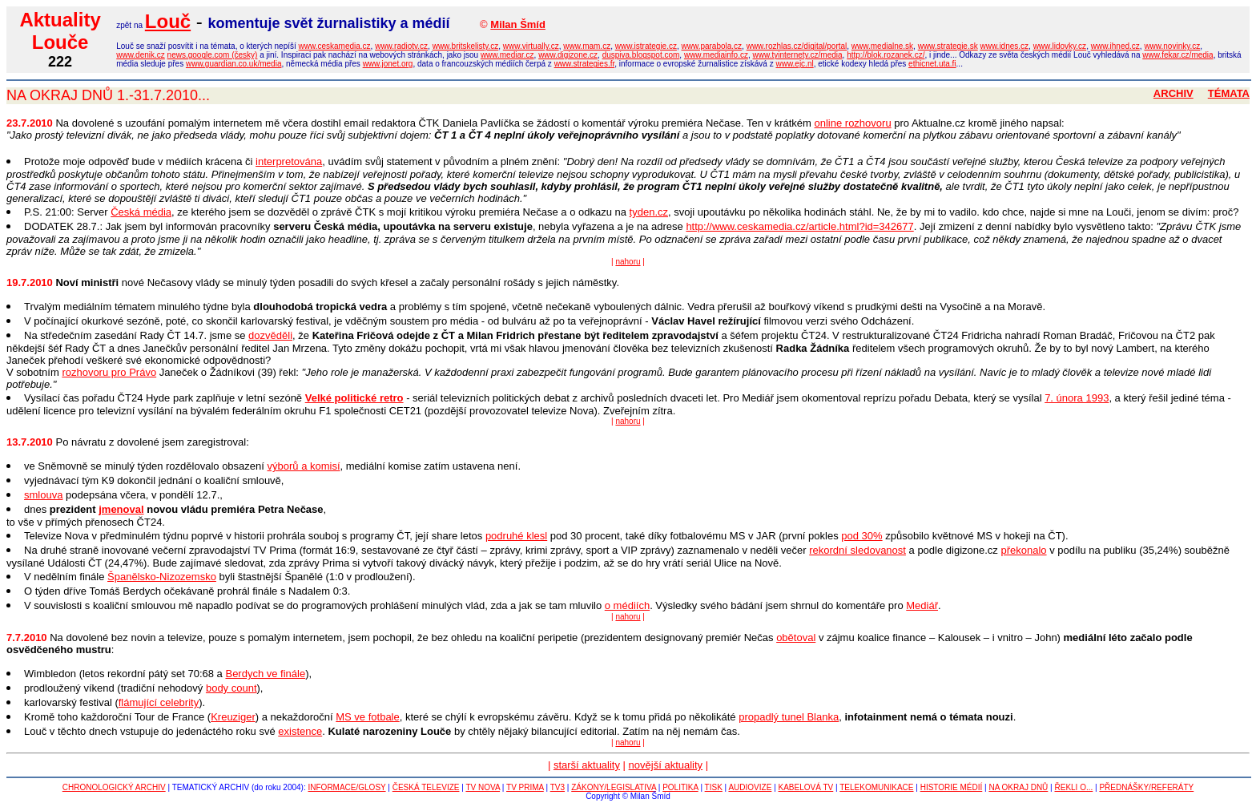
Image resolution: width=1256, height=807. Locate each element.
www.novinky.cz (1172, 46)
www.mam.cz (586, 46)
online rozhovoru (853, 123)
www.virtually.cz (531, 46)
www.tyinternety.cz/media (798, 54)
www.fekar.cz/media (1177, 54)
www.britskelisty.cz (466, 46)
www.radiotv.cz (401, 46)
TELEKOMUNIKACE (876, 787)
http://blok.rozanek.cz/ (885, 54)
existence (300, 731)
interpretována (289, 161)
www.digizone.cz (568, 54)
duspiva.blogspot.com (641, 54)
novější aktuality (666, 765)
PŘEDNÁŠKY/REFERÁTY (1146, 787)
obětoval (795, 637)
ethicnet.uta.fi (932, 63)
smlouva (43, 495)
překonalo (1023, 550)
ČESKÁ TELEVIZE (426, 787)
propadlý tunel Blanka (789, 717)
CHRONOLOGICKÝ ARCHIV (114, 787)
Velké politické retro (354, 398)
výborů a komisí (304, 466)
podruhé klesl (516, 536)
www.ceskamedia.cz (335, 46)
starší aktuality (587, 765)
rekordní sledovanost (857, 550)
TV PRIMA (525, 787)
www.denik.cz (140, 54)
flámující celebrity (159, 702)
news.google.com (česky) (212, 54)
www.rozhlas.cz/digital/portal (797, 46)
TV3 (557, 787)
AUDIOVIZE (749, 787)
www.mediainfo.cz (716, 54)
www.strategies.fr (584, 63)
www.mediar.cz (507, 54)
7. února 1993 (1077, 398)
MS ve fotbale (368, 717)
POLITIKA (680, 787)
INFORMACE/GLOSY (347, 787)
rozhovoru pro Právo (109, 372)
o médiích (627, 605)
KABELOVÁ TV (806, 787)
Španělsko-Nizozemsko (161, 577)
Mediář (922, 605)
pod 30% (861, 536)
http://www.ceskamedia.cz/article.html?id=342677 (799, 226)
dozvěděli (270, 335)
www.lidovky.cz (1060, 46)
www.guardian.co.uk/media (234, 63)
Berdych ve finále (265, 674)
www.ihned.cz (1115, 46)
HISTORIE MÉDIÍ (951, 787)
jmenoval (121, 509)
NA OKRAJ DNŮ (1018, 787)
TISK (714, 787)
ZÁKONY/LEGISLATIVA (613, 787)
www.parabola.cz (712, 46)
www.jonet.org (388, 63)
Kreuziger (233, 717)
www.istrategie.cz (646, 46)
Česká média (141, 212)
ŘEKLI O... (1073, 787)
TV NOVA (482, 787)
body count (231, 688)
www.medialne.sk (882, 46)
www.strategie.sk (948, 46)
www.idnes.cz (1004, 46)
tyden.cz (649, 212)
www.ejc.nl (794, 63)
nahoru (627, 261)
